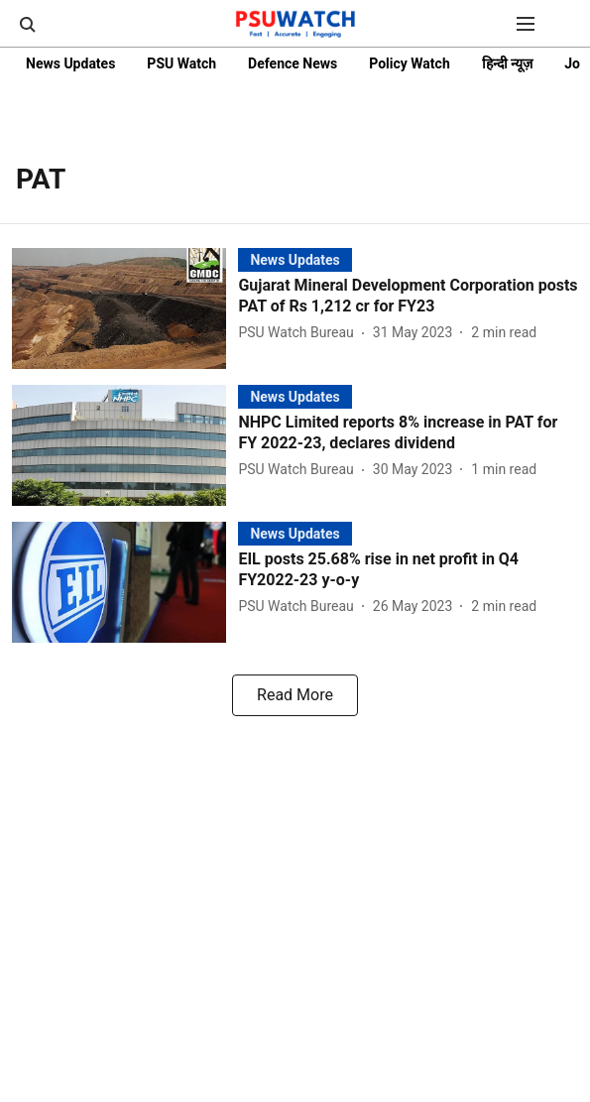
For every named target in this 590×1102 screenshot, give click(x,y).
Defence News (292, 63)
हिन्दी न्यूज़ (507, 63)
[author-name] (299, 332)
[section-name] (294, 259)
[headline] (408, 296)
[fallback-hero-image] (125, 308)
